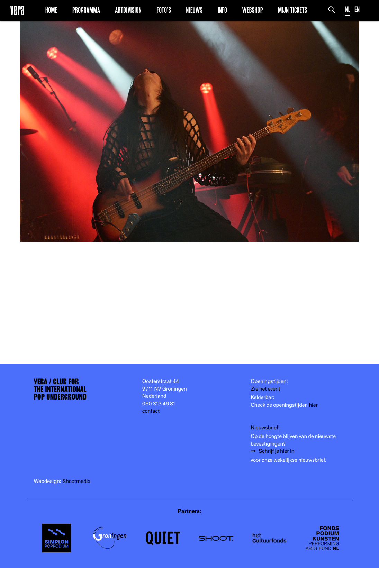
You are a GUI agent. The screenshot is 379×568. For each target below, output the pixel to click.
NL (347, 9)
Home (51, 10)
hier (313, 405)
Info (222, 10)
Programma (86, 10)
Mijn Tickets (292, 10)
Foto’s (163, 10)
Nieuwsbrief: (265, 427)
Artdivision (128, 10)
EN (357, 9)
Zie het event (265, 389)
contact (151, 411)
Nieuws (194, 10)
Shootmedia (76, 481)
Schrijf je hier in (276, 451)
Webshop (252, 10)
